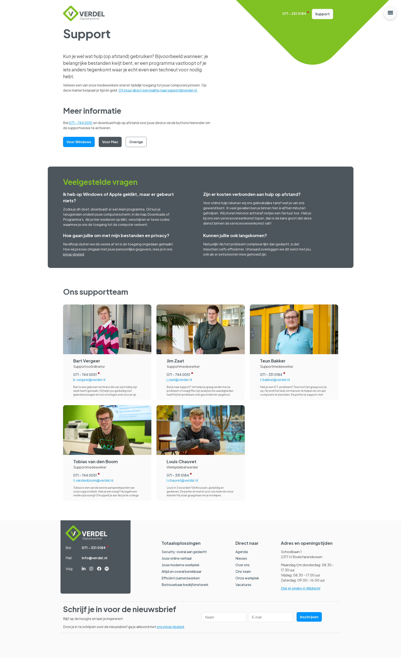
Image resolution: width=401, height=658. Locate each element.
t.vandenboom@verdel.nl (93, 480)
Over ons (242, 565)
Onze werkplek (247, 578)
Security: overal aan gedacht (184, 552)
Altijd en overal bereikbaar (181, 571)
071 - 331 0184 (294, 14)
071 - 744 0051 (81, 123)
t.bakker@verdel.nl (275, 380)
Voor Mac (110, 142)
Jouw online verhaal (176, 558)
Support (322, 14)
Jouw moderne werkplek (180, 565)
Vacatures (243, 585)
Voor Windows (78, 142)
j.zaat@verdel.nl (179, 380)
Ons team (243, 571)
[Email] (270, 618)
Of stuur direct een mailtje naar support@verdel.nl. (158, 90)
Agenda (241, 552)
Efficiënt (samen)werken (181, 578)
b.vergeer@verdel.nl (89, 380)
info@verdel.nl (94, 558)
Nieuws (241, 558)
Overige (136, 142)
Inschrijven (309, 617)
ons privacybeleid (170, 627)
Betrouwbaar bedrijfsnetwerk (185, 585)
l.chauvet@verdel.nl (182, 480)
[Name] (223, 618)
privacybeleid (73, 254)
